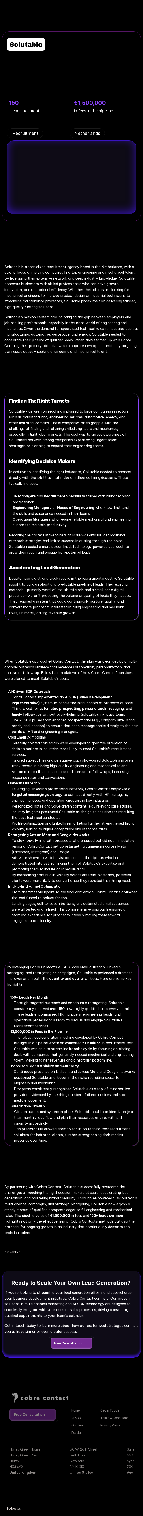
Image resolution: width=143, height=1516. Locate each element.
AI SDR (76, 1418)
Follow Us (14, 1508)
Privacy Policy (110, 1425)
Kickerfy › (12, 1252)
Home (75, 1410)
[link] (71, 1343)
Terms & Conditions (114, 1418)
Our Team (78, 1425)
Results (76, 1432)
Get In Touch (109, 1410)
